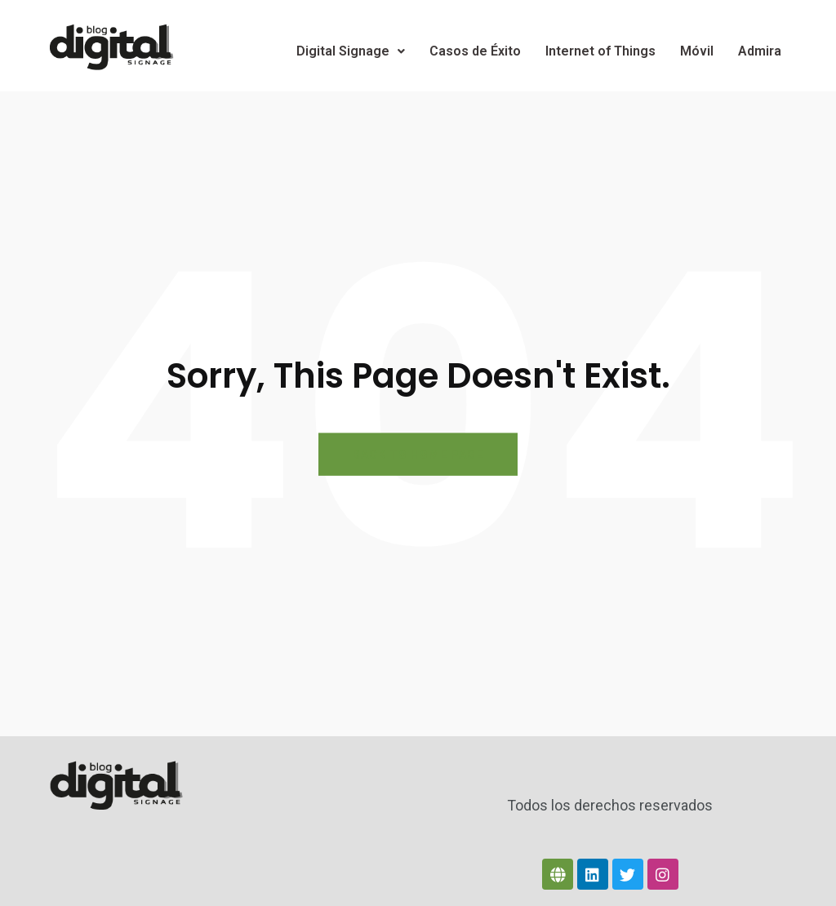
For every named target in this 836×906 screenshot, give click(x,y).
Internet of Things (600, 51)
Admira (759, 51)
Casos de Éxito (475, 51)
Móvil (697, 51)
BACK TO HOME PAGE (418, 453)
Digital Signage (350, 51)
